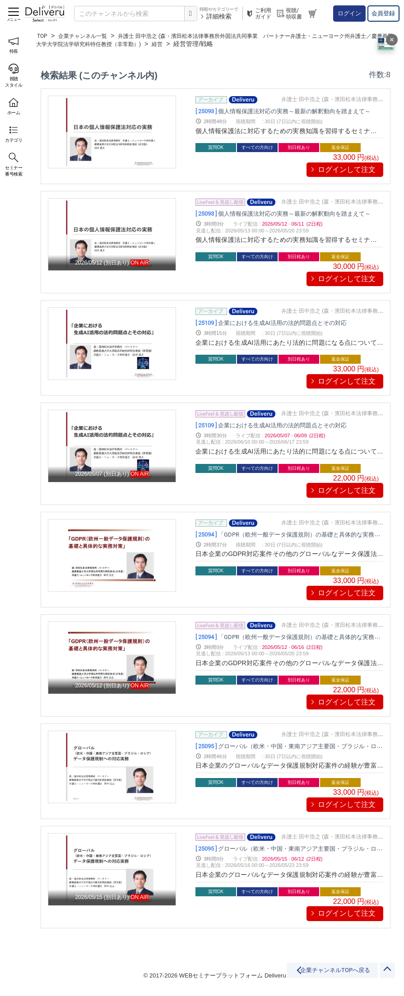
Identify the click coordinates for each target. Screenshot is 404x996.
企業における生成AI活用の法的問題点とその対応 (283, 322)
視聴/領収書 (289, 13)
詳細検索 (216, 16)
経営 (232, 43)
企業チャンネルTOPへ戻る (304, 974)
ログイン (349, 13)
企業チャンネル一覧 (88, 35)
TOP (43, 35)
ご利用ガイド (258, 13)
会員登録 (383, 13)
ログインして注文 (347, 169)
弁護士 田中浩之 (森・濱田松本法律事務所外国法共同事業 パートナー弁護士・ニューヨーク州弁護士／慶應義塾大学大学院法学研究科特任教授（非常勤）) (214, 39)
